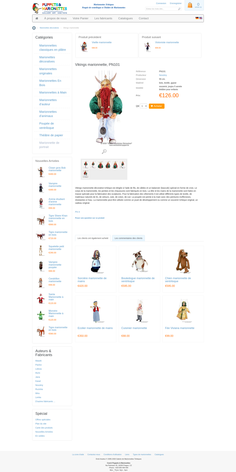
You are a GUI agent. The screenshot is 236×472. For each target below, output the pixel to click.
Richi (37, 373)
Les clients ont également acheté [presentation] (93, 238)
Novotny (163, 75)
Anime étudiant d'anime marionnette (57, 202)
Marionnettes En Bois (50, 83)
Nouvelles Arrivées (44, 432)
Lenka (38, 397)
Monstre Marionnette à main (56, 313)
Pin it (77, 212)
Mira (37, 393)
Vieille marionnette (102, 42)
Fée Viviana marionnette (179, 328)
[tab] (93, 238)
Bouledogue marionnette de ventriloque (138, 280)
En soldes (40, 436)
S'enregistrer (176, 3)
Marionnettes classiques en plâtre (52, 47)
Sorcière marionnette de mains (92, 280)
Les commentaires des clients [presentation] (128, 238)
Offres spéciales (42, 419)
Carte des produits (44, 428)
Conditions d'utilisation (112, 454)
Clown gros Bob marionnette (57, 169)
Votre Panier (80, 18)
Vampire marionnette (55, 184)
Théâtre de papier (51, 135)
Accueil (34, 28)
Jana (37, 377)
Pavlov (38, 365)
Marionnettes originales (48, 71)
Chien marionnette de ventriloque (178, 280)
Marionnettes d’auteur (48, 102)
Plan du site (40, 423)
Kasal (38, 381)
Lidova (38, 369)
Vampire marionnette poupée (55, 265)
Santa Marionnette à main (56, 297)
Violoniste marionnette (167, 42)
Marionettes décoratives (49, 28)
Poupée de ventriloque (46, 125)
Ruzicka (39, 389)
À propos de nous (55, 18)
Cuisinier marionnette (134, 328)
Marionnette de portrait (49, 145)
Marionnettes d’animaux (48, 114)
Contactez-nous (93, 454)
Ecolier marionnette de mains (95, 328)
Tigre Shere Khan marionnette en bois (58, 218)
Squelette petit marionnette (56, 247)
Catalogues (125, 18)
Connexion (161, 3)
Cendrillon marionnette (55, 280)
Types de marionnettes (142, 454)
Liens (127, 454)
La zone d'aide (78, 454)
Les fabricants (103, 18)
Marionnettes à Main (53, 92)
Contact (144, 18)
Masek (38, 361)
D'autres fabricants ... (45, 401)
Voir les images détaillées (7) (104, 152)
